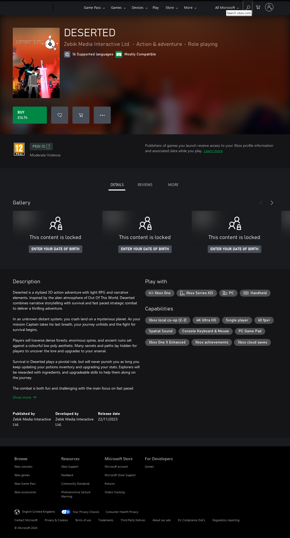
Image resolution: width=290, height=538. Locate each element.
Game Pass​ (92, 7)
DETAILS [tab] (117, 184)
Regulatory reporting (226, 520)
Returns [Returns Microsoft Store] (110, 483)
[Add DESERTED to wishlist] (59, 115)
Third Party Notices (133, 520)
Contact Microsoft (26, 520)
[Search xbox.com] (247, 7)
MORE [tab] (173, 184)
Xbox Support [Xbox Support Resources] (69, 466)
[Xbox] (68, 7)
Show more (24, 397)
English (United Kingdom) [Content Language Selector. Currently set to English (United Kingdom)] (38, 511)
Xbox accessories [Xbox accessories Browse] (25, 492)
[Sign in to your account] (269, 7)
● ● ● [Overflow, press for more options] (102, 115)
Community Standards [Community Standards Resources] (75, 483)
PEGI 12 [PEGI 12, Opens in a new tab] (41, 146)
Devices (138, 7)
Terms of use (83, 520)
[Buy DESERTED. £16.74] (30, 115)
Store (170, 7)
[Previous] (261, 203)
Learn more (213, 150)
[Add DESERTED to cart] (80, 115)
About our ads (162, 520)
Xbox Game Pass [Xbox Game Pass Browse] (25, 483)
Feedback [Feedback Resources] (67, 475)
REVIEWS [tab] (145, 184)
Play (156, 7)
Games (116, 7)
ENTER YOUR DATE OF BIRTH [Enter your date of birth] (55, 249)
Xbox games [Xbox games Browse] (22, 475)
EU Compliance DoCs (191, 520)
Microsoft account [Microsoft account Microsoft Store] (116, 466)
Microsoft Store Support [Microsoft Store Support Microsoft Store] (120, 475)
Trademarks (105, 520)
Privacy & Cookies (56, 520)
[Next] (272, 203)
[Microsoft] (32, 7)
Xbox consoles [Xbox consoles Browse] (23, 466)
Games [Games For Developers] (149, 466)
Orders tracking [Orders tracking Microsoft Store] (115, 492)
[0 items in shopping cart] (258, 7)
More (188, 7)
